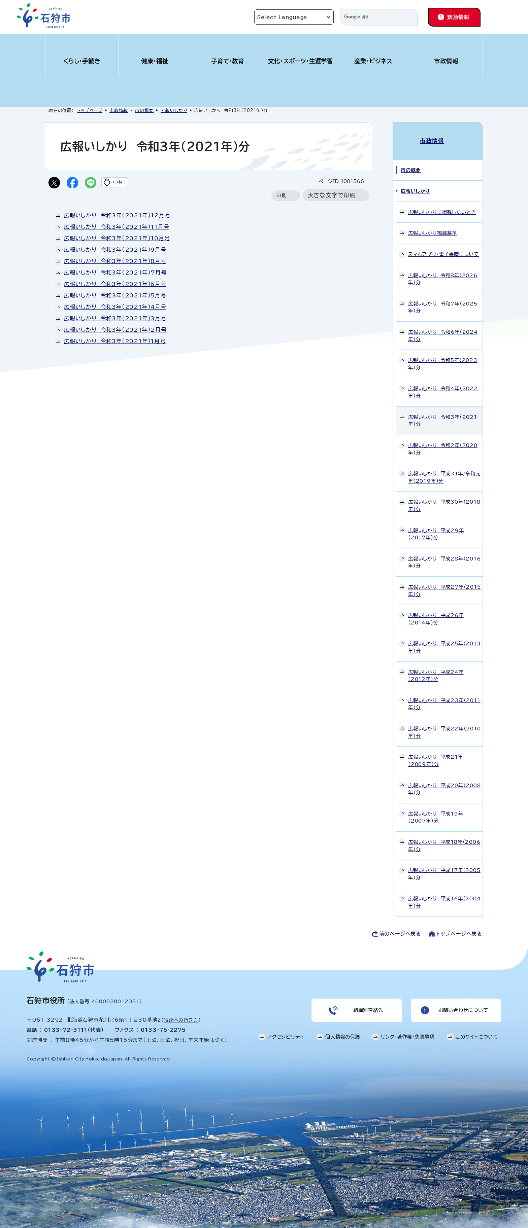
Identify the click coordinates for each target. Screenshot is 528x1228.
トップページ (89, 110)
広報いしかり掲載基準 (432, 225)
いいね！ (131, 183)
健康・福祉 (154, 61)
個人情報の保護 (342, 1033)
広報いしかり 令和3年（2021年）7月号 (115, 274)
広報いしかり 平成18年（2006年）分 (444, 838)
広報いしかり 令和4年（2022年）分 (443, 385)
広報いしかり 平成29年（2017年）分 (436, 526)
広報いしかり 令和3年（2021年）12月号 (117, 216)
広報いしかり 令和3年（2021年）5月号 (115, 296)
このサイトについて (477, 1033)
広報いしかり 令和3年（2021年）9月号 (115, 251)
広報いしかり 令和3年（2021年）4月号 (115, 308)
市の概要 (144, 110)
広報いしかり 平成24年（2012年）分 (436, 668)
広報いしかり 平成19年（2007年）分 (435, 810)
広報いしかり (174, 110)
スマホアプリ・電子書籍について (443, 247)
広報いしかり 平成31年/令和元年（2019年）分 (444, 470)
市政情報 (446, 61)
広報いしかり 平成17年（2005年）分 (444, 867)
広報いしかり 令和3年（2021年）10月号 (117, 239)
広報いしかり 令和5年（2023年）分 (442, 357)
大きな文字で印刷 (332, 197)
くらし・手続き (81, 61)
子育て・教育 (227, 61)
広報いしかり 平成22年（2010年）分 (444, 725)
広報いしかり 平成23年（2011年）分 (444, 697)
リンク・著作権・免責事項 (408, 1033)
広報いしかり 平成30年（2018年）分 (444, 498)
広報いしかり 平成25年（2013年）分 (444, 640)
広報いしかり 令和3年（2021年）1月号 (115, 342)
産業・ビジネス (373, 61)
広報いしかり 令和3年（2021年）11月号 (116, 228)
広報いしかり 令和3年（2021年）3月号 (115, 319)
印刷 (281, 197)
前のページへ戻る (400, 926)
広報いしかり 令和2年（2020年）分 (442, 442)
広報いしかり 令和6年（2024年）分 (443, 328)
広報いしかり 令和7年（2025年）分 (442, 300)
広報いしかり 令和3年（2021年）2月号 (115, 331)
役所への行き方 (181, 1012)
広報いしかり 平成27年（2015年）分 (444, 583)
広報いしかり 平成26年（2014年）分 (436, 612)
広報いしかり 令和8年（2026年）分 (442, 271)
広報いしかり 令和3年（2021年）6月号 (115, 285)
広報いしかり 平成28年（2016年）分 (444, 555)
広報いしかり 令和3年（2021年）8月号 (115, 262)
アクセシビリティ (285, 1033)
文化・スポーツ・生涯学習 (300, 61)
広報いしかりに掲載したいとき (442, 204)
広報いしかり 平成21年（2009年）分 (435, 753)
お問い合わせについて (462, 1004)
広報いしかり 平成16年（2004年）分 (444, 895)
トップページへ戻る (459, 926)
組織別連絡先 (368, 1004)
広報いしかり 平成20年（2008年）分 (444, 781)
